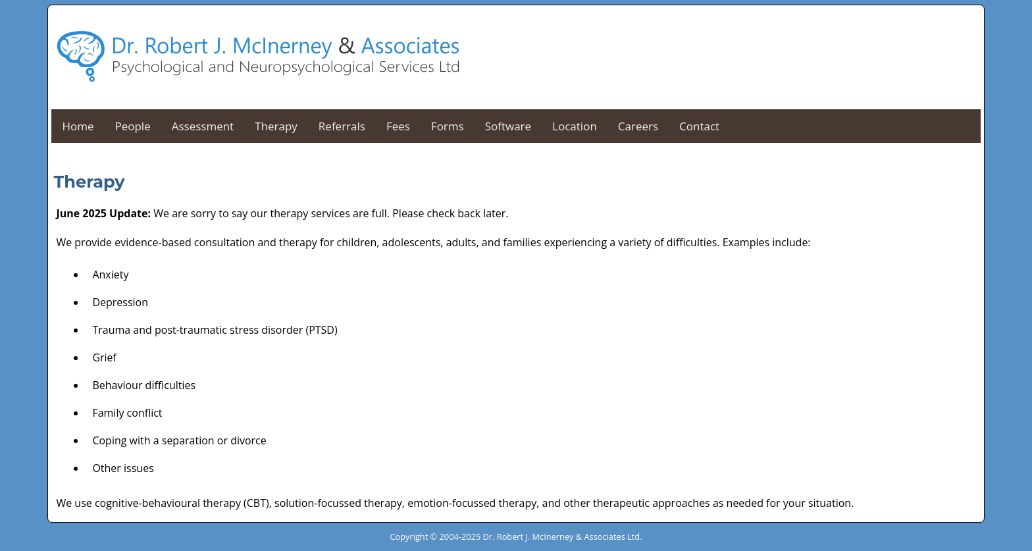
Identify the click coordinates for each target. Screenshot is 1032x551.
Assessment (203, 126)
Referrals (342, 126)
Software (508, 126)
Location (574, 126)
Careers (638, 126)
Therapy (276, 126)
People (132, 126)
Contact (699, 126)
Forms (447, 126)
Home (77, 126)
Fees (398, 126)
